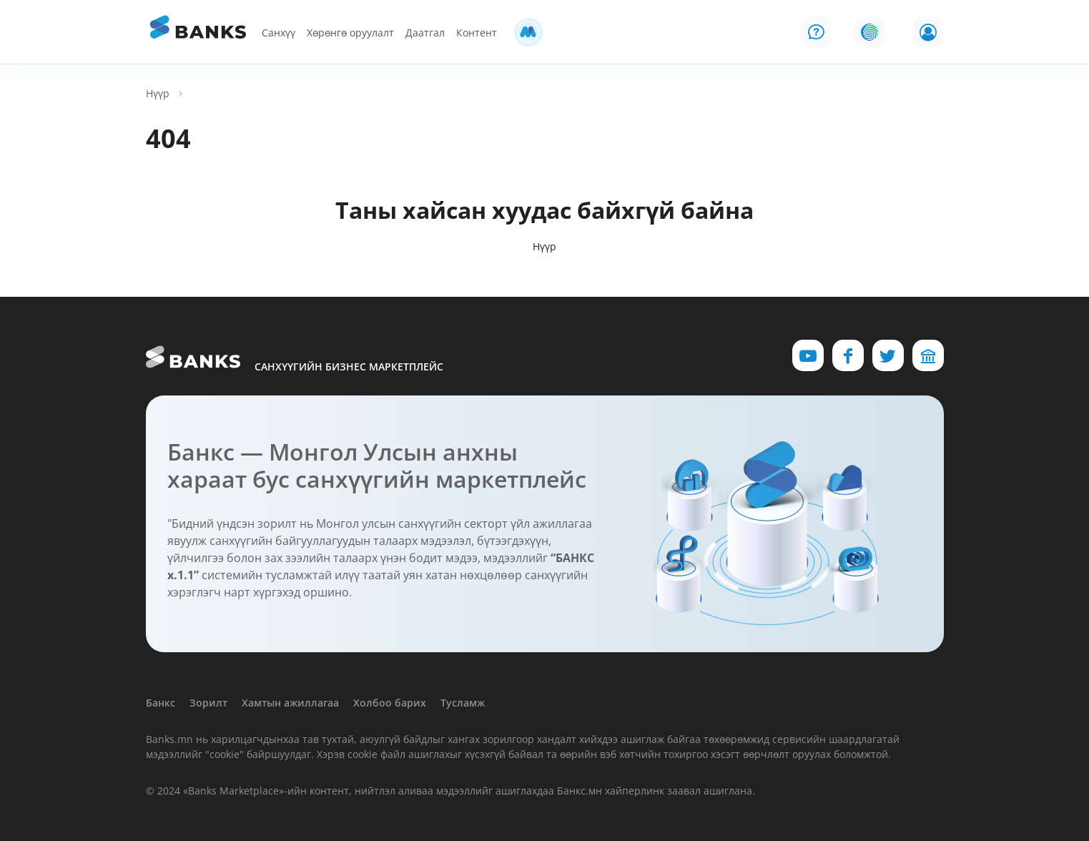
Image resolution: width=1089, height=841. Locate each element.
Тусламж (462, 702)
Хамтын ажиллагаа (290, 702)
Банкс (160, 702)
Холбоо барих (389, 702)
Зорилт (208, 702)
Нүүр (157, 93)
